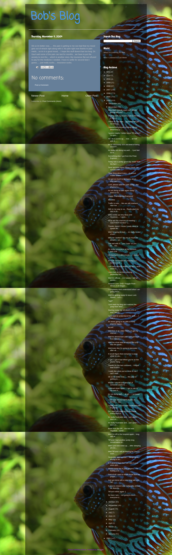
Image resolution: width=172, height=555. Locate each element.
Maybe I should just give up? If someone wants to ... (120, 384)
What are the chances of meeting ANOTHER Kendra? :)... (121, 222)
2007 (108, 90)
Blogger (100, 550)
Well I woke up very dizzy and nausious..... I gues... (120, 216)
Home (65, 95)
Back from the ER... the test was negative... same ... (121, 430)
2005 (108, 97)
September (113, 505)
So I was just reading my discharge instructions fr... (122, 412)
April (111, 523)
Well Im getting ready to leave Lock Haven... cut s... (122, 296)
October (112, 502)
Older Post (91, 95)
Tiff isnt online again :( (117, 492)
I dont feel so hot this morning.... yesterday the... (121, 273)
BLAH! (110, 327)
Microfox (111, 200)
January (112, 534)
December (113, 103)
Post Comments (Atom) (52, 101)
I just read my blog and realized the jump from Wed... (122, 305)
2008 (108, 86)
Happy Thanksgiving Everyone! (120, 196)
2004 (108, 100)
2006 (108, 93)
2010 (108, 79)
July (110, 513)
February (112, 530)
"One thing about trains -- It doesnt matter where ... (122, 174)
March (111, 527)
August (112, 509)
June (111, 516)
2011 (108, 76)
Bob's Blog (55, 17)
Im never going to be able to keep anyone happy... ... (121, 323)
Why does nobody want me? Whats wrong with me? (122, 111)
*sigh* (110, 301)
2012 (108, 72)
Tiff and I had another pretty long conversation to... (121, 441)
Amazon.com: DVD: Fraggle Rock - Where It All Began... (122, 285)
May (110, 520)
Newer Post (38, 95)
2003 (108, 538)
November (113, 107)
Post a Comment (41, 85)
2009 (108, 83)
